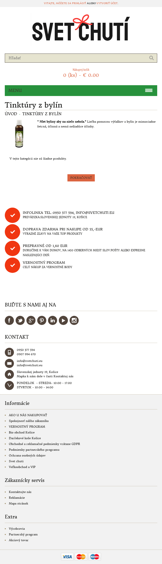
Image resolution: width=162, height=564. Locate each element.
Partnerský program (23, 534)
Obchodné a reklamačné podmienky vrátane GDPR (44, 444)
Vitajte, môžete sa (58, 3)
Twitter (20, 320)
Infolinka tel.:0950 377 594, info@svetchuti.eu (68, 212)
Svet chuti (16, 461)
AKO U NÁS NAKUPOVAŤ (28, 415)
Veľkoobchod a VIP (22, 467)
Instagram (74, 320)
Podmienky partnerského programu (34, 449)
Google (31, 320)
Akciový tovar (19, 540)
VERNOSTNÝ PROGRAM (27, 426)
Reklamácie (17, 497)
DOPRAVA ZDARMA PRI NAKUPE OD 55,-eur (63, 229)
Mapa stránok (18, 503)
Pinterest (41, 320)
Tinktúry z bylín (41, 113)
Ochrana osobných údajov (27, 455)
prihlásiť (79, 3)
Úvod (11, 113)
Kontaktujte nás (20, 492)
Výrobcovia (17, 528)
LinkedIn (52, 320)
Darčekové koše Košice (25, 438)
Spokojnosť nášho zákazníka (28, 421)
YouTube (63, 320)
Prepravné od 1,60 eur (45, 246)
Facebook (9, 320)
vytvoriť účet (107, 3)
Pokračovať (81, 178)
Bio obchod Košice (22, 432)
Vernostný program (44, 262)
